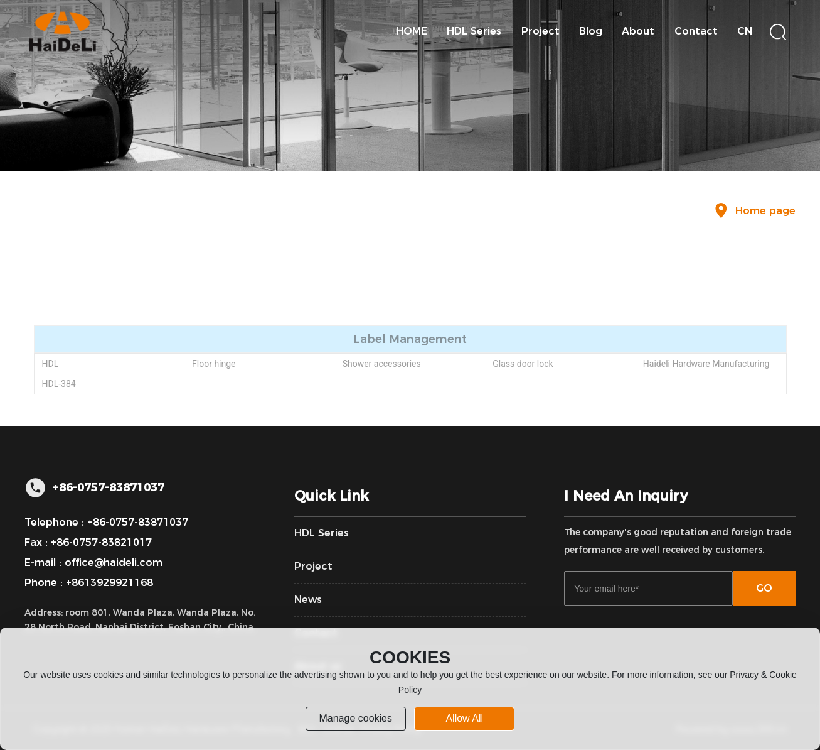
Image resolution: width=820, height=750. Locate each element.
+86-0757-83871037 (108, 487)
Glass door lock (523, 364)
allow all (464, 718)
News (308, 600)
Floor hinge (213, 364)
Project (313, 566)
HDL (49, 364)
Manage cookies (355, 718)
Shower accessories (382, 364)
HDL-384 (58, 384)
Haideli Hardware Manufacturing (706, 364)
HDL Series (321, 533)
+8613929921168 (109, 583)
